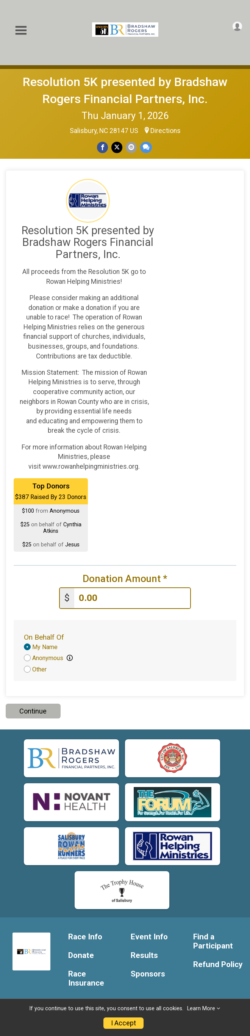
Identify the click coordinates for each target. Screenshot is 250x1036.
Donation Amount (125, 578)
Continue (33, 711)
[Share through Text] (146, 147)
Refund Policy (217, 964)
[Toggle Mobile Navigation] (20, 30)
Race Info (85, 937)
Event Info (149, 937)
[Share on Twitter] (116, 147)
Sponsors (148, 974)
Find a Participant (213, 941)
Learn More (201, 1008)
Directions (165, 131)
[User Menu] (237, 26)
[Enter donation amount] (132, 598)
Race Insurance (86, 978)
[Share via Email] (131, 147)
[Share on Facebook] (102, 147)
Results (144, 955)
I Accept (123, 1023)
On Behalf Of (44, 637)
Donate (81, 955)
